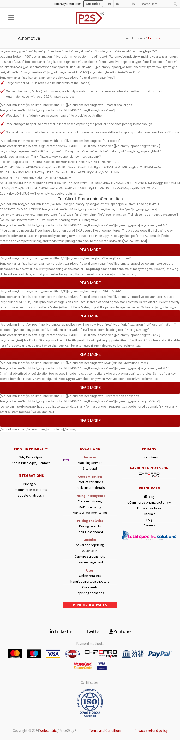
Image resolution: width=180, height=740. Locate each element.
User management (90, 562)
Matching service (90, 463)
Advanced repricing (90, 545)
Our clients (90, 587)
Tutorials (149, 514)
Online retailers (90, 576)
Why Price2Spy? (30, 457)
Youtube (120, 631)
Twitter (90, 631)
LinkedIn (61, 631)
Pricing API (30, 484)
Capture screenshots (90, 557)
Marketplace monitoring (90, 513)
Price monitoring (90, 501)
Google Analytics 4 (31, 496)
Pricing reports (90, 526)
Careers (149, 525)
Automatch (90, 551)
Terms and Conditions (105, 730)
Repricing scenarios (90, 593)
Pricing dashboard (90, 532)
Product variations (90, 482)
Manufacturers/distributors (89, 581)
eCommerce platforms (30, 490)
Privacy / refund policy (151, 730)
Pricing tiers (149, 457)
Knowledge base (149, 508)
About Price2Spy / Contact (31, 463)
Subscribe (93, 4)
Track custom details (90, 488)
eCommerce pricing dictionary (149, 503)
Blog (149, 497)
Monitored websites (90, 605)
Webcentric (48, 730)
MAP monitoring (90, 507)
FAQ (149, 520)
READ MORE (90, 250)
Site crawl (90, 468)
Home (126, 38)
